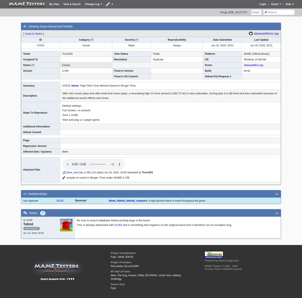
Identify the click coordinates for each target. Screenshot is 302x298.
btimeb (130, 200)
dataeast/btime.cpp (266, 33)
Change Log (92, 4)
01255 (59, 200)
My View (54, 4)
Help (288, 4)
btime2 (121, 200)
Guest (274, 4)
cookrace (141, 200)
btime (75, 85)
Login (262, 4)
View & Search (72, 4)
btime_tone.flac (74, 172)
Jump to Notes (33, 33)
